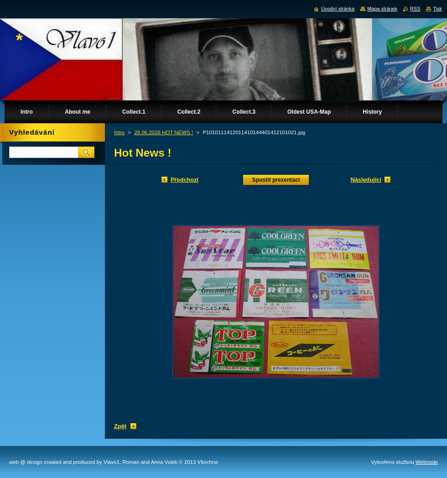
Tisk (437, 8)
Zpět (120, 426)
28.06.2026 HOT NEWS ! (163, 132)
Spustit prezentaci (276, 180)
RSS (415, 8)
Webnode (427, 462)
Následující (365, 179)
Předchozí (184, 179)
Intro (119, 132)
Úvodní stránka (337, 8)
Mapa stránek (382, 8)
